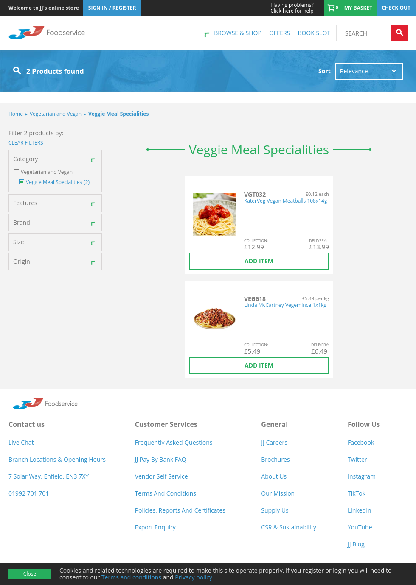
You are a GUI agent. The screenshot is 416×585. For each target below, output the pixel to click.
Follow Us (364, 424)
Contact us (26, 424)
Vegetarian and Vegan (53, 113)
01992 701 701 (28, 493)
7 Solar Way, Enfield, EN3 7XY (48, 476)
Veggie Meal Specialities (116, 113)
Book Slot (314, 33)
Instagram (362, 476)
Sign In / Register (112, 7)
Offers (279, 33)
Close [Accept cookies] (29, 573)
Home (15, 113)
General (274, 424)
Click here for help (291, 8)
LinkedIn (359, 510)
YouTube (360, 527)
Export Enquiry (155, 527)
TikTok (356, 493)
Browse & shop (237, 33)
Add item (259, 261)
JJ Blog (356, 544)
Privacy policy (193, 577)
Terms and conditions (131, 577)
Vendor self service (161, 476)
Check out (396, 7)
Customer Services (166, 424)
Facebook (361, 442)
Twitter (357, 459)
